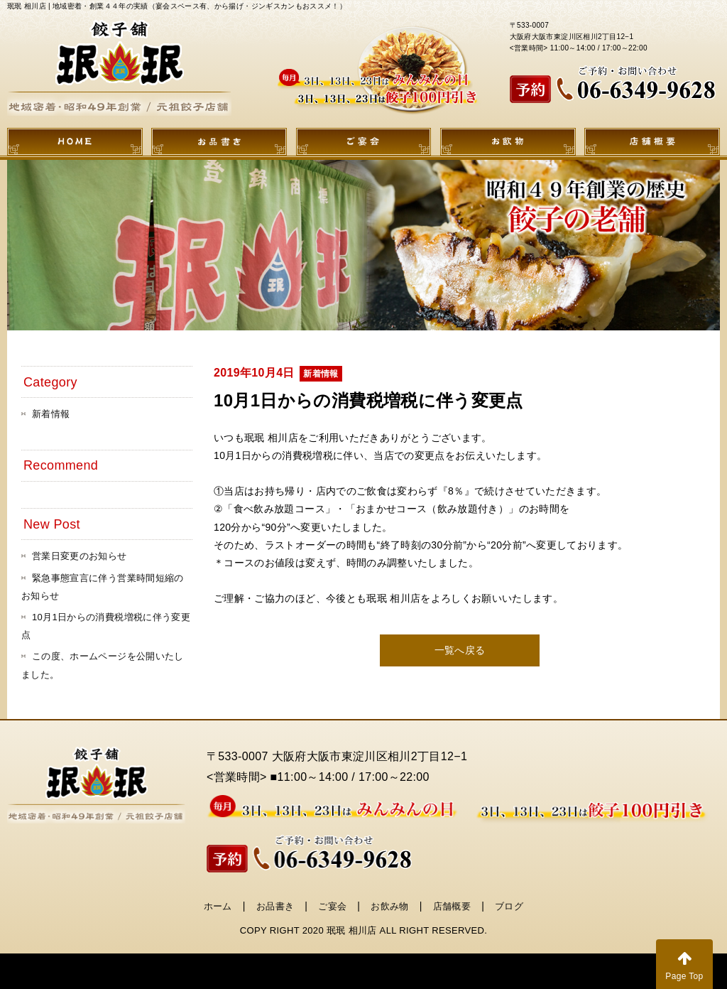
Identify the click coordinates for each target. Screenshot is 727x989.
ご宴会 (332, 906)
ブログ (509, 906)
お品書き (275, 906)
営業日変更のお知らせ (79, 556)
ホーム (218, 906)
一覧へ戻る (460, 650)
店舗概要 (452, 906)
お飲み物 (389, 906)
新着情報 (51, 414)
